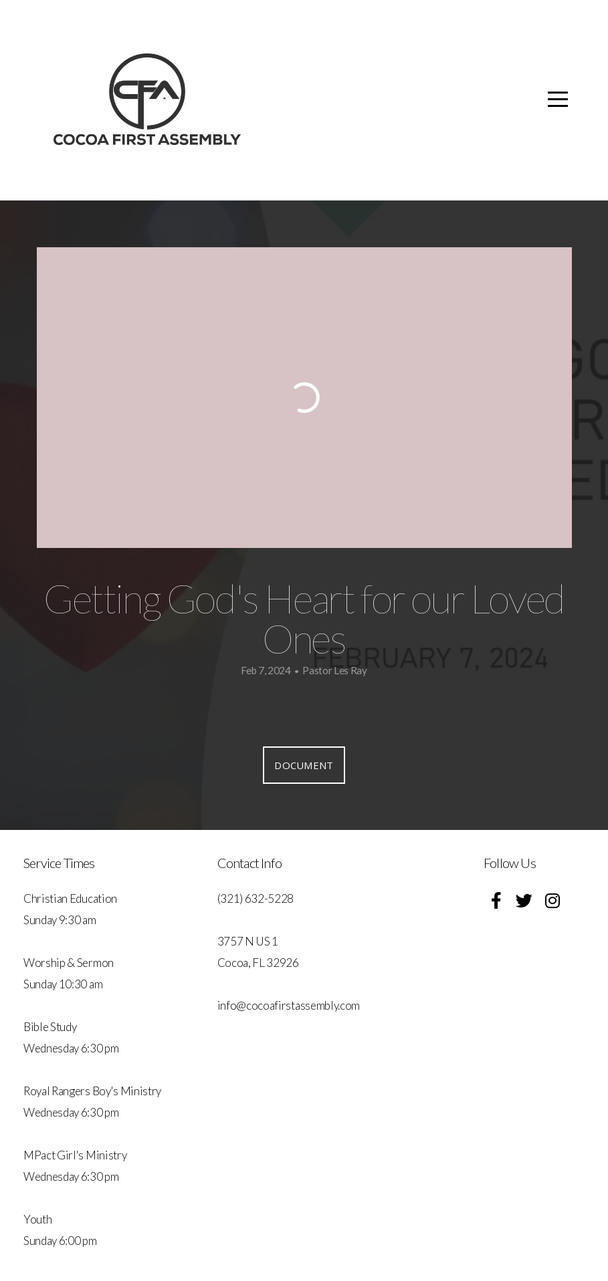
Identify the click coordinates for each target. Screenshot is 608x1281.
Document (303, 765)
